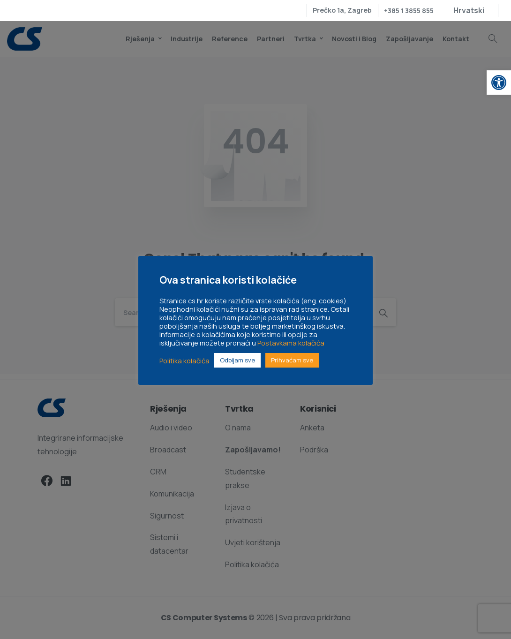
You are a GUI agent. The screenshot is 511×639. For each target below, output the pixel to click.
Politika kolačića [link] (184, 360)
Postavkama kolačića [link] (290, 342)
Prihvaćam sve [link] (292, 360)
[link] (499, 82)
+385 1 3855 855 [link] (409, 10)
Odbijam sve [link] (237, 360)
